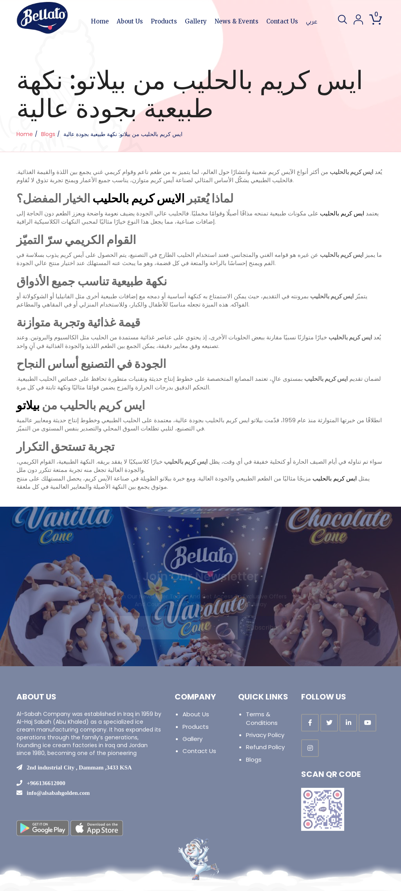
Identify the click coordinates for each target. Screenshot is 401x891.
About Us (130, 21)
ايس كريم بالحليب (342, 213)
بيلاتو (28, 405)
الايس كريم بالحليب (138, 198)
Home (100, 21)
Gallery (196, 21)
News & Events (236, 21)
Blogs (48, 134)
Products (164, 21)
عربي (311, 22)
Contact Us (282, 21)
